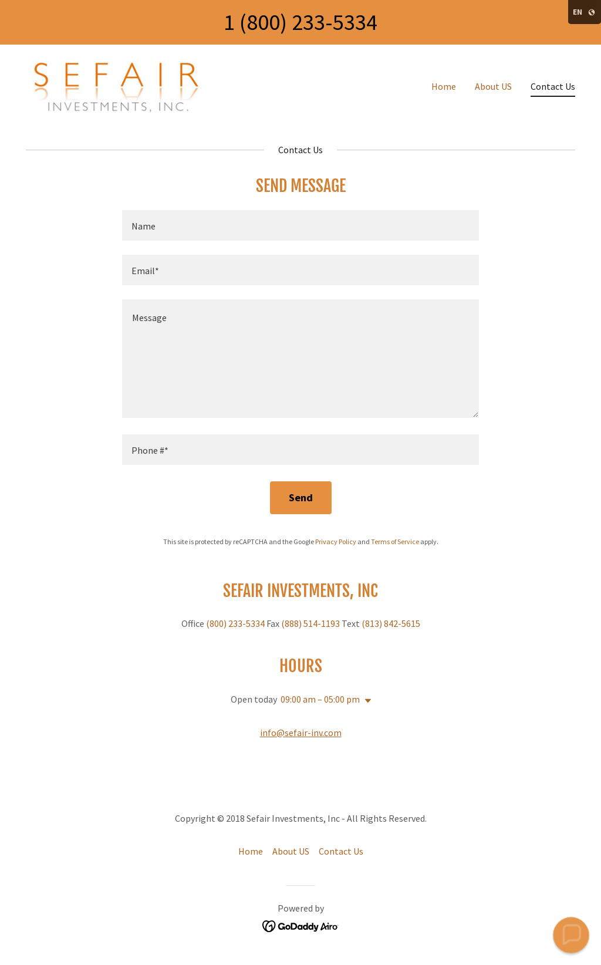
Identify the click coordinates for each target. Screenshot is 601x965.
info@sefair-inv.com (301, 732)
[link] (122, 83)
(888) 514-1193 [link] (310, 623)
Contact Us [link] (553, 86)
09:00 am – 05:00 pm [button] (320, 699)
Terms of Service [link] (395, 541)
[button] (365, 701)
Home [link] (443, 86)
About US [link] (493, 86)
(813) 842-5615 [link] (391, 623)
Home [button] (250, 851)
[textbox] (300, 225)
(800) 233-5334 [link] (235, 623)
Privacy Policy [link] (335, 541)
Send (301, 497)
